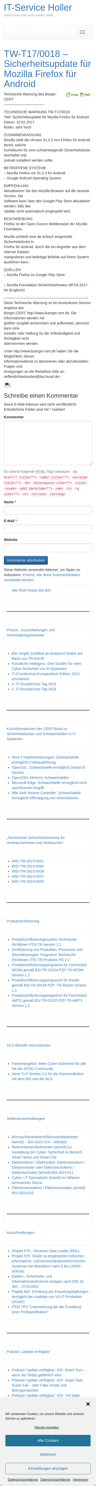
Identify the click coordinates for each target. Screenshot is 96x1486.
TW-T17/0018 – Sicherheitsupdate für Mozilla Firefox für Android (47, 69)
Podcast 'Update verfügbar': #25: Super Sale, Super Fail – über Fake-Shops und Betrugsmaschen (47, 1385)
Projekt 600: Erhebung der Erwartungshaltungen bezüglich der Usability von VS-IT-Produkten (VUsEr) (50, 1297)
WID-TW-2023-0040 (28, 866)
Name (10, 502)
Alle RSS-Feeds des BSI (31, 590)
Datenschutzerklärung (23, 1479)
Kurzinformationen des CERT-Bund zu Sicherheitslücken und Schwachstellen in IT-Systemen (42, 734)
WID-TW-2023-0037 (28, 876)
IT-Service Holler (38, 7)
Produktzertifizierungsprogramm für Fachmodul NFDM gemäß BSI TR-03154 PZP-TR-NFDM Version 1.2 (49, 970)
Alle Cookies (48, 1440)
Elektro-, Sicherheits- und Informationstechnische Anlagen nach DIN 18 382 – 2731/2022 (47, 1281)
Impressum (80, 1479)
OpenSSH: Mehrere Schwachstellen (40, 778)
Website (10, 540)
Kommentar (14, 417)
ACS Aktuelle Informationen (28, 1045)
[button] (88, 1404)
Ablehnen (48, 1454)
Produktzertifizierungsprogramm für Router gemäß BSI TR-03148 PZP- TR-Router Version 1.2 (49, 985)
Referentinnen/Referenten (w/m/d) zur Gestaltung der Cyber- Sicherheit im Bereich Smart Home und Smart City (47, 1152)
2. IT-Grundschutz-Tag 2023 (34, 689)
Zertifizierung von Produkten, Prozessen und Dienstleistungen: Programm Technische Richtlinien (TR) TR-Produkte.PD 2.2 (47, 955)
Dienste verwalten (47, 1427)
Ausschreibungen (20, 1233)
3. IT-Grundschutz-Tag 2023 (34, 684)
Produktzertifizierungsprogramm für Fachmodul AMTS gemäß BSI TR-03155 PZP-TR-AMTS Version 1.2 (49, 1000)
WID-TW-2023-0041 (28, 861)
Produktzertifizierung (23, 921)
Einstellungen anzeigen (48, 1468)
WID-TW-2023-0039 (28, 871)
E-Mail (10, 521)
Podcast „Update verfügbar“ (29, 1352)
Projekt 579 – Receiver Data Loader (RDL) (45, 1251)
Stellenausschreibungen (26, 1119)
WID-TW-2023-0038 (28, 881)
